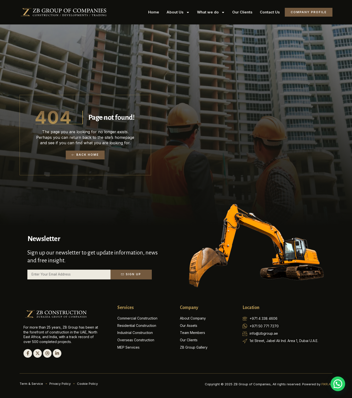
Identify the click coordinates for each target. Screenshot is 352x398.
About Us (178, 12)
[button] (337, 383)
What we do (211, 12)
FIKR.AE (326, 384)
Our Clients (242, 12)
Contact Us (270, 12)
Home (153, 12)
